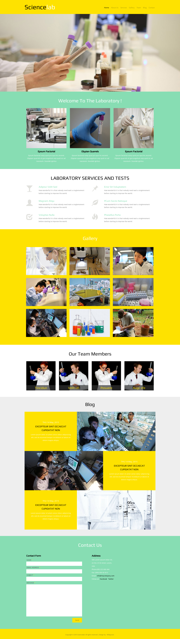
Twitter (111, 579)
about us (114, 7)
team (139, 7)
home (106, 7)
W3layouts (110, 635)
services (123, 7)
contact (152, 7)
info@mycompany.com (105, 576)
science (40, 7)
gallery (132, 7)
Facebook (103, 579)
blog (145, 7)
